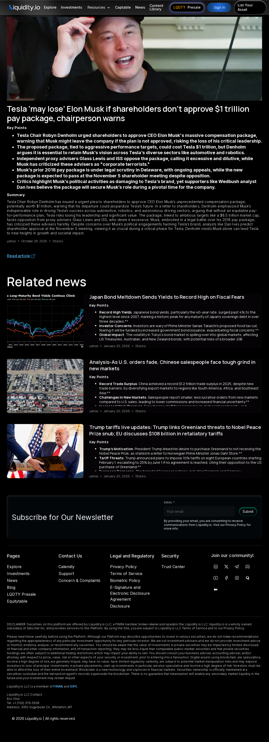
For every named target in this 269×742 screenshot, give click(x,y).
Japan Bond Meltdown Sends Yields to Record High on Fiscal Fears (166, 299)
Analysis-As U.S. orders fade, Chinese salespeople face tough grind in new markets (172, 367)
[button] (99, 7)
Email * (169, 507)
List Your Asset (245, 7)
